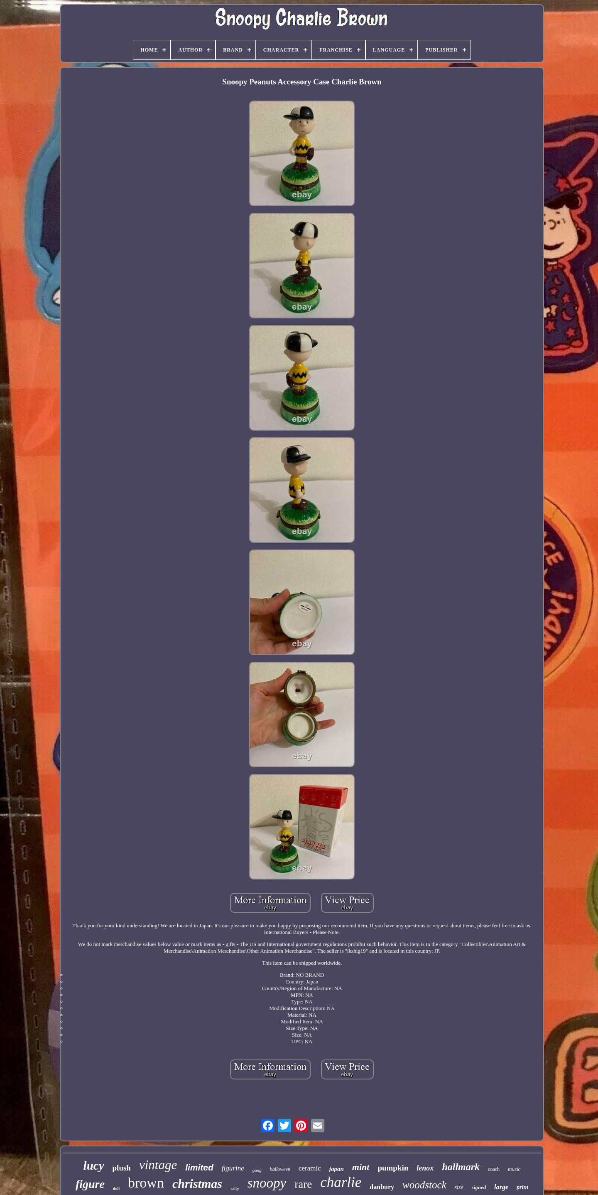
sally (234, 1188)
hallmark (461, 1166)
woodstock (424, 1184)
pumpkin (392, 1167)
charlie (340, 1182)
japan (336, 1168)
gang (257, 1170)
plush (122, 1167)
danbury (382, 1186)
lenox (425, 1168)
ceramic (310, 1168)
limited (199, 1167)
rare (303, 1184)
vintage (158, 1165)
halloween (280, 1169)
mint (361, 1167)
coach (494, 1169)
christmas (197, 1183)
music (514, 1169)
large (501, 1186)
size (459, 1187)
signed (479, 1187)
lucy (93, 1165)
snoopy (267, 1182)
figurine (233, 1168)
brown (146, 1182)
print (522, 1187)
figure (90, 1184)
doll (116, 1188)
